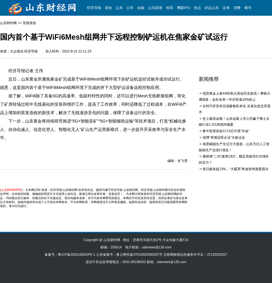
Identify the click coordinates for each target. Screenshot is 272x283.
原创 (108, 8)
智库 (169, 8)
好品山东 (212, 8)
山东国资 (155, 8)
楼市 (247, 8)
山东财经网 (8, 23)
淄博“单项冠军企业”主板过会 (224, 137)
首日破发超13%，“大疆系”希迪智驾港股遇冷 (235, 169)
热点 (197, 8)
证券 (226, 8)
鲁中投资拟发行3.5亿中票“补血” (226, 131)
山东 (119, 8)
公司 (129, 8)
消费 (237, 8)
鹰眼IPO (183, 8)
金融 (140, 8)
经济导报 (94, 8)
